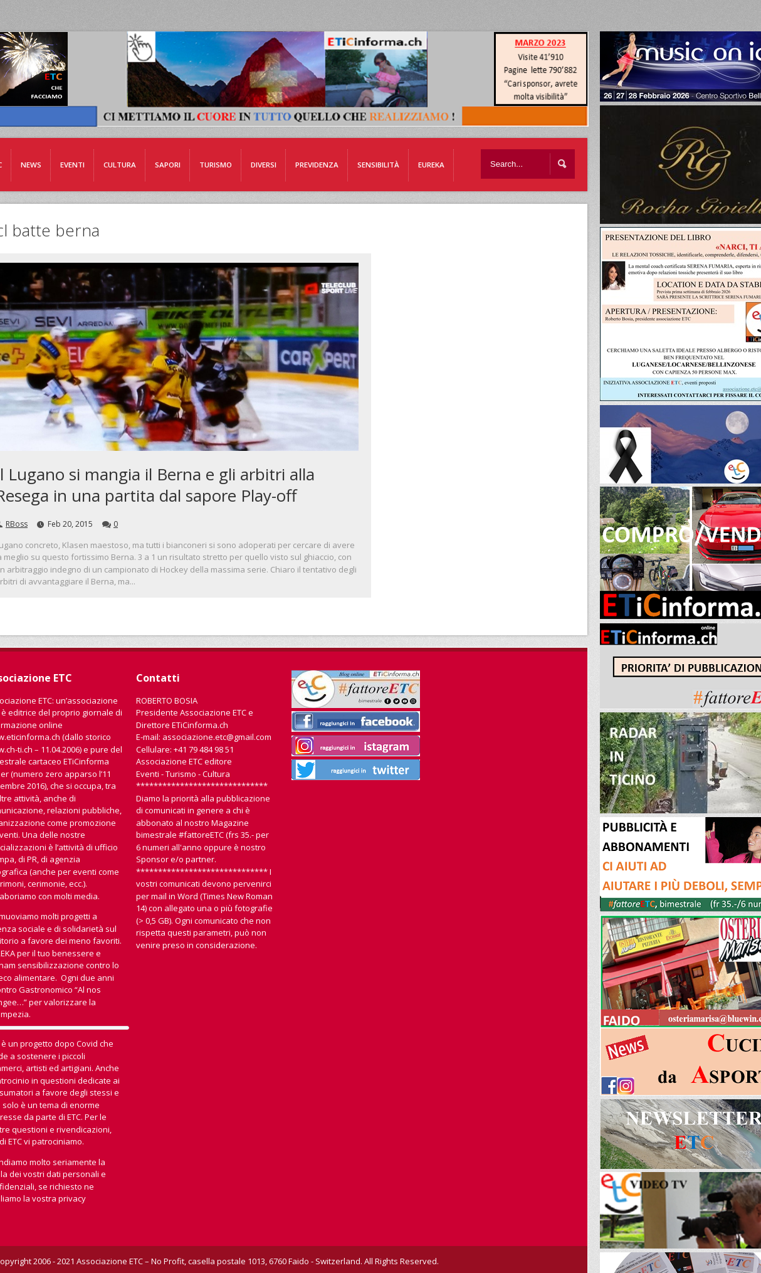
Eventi (72, 164)
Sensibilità (378, 164)
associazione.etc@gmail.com (216, 736)
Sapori (168, 164)
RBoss (17, 524)
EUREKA (431, 164)
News (31, 164)
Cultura (119, 164)
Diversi (263, 164)
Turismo (215, 164)
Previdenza (317, 164)
